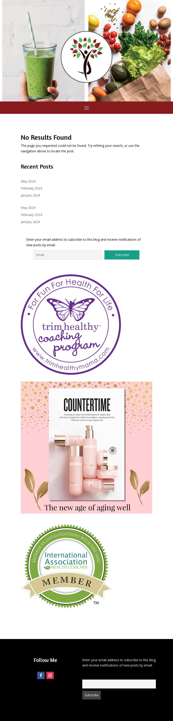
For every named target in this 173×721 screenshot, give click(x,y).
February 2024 (31, 188)
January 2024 (30, 195)
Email (85, 677)
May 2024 (28, 181)
